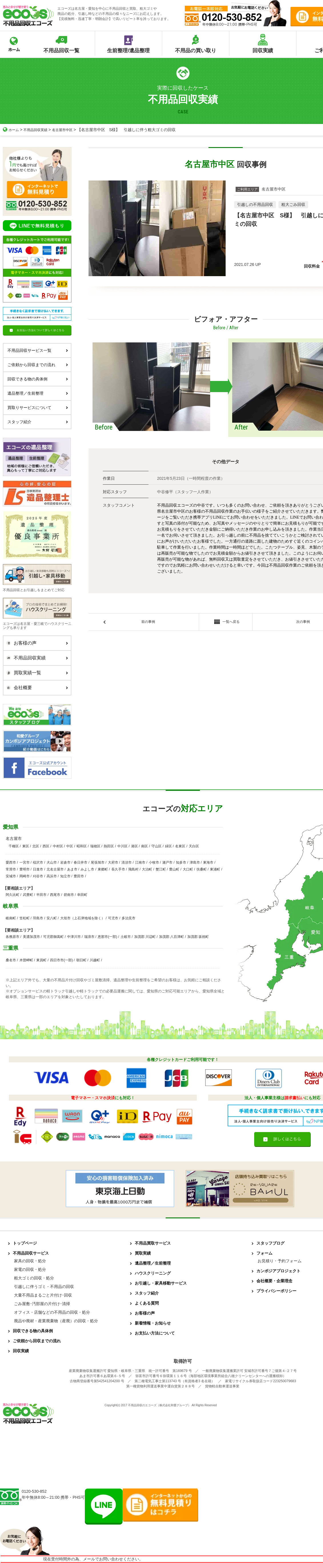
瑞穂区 (95, 846)
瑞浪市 (89, 937)
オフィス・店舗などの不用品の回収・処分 (52, 1312)
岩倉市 (65, 862)
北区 (35, 846)
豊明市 (24, 869)
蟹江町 (161, 869)
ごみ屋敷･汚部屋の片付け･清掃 (42, 1303)
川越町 (95, 960)
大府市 (113, 862)
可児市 (113, 918)
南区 (144, 846)
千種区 (14, 846)
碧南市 (69, 895)
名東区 (180, 846)
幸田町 (82, 895)
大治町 (147, 869)
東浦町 (215, 869)
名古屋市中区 (70, 129)
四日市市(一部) (61, 960)
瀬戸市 (167, 862)
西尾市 (55, 895)
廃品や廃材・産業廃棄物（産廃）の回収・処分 (56, 1321)
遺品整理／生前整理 (37, 393)
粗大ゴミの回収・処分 (34, 1278)
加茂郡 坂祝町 (198, 937)
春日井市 (80, 862)
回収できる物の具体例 (37, 379)
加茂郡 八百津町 (171, 937)
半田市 (41, 895)
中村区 (58, 846)
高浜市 (52, 876)
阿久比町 (12, 895)
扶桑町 (201, 869)
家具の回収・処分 (30, 1261)
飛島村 (133, 869)
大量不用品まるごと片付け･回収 (43, 1295)
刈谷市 (38, 876)
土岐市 (126, 937)
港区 (134, 846)
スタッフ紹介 (37, 422)
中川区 (122, 846)
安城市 (11, 876)
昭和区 (82, 846)
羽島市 (38, 918)
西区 (46, 846)
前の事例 (148, 622)
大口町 (188, 869)
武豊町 (28, 895)
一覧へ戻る (225, 623)
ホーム (12, 129)
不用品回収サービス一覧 (37, 350)
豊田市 (79, 876)
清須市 (126, 862)
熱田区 (109, 846)
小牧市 (154, 862)
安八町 (52, 918)
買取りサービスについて (37, 407)
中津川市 (74, 937)
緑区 (168, 846)
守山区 (156, 846)
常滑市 (11, 869)
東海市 (208, 862)
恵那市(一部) (107, 937)
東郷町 (103, 869)
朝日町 (81, 960)
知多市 (181, 862)
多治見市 (128, 918)
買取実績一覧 (35, 672)
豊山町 (174, 869)
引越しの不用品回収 (255, 204)
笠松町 (24, 918)
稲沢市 (38, 862)
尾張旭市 (98, 862)
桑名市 (11, 960)
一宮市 (24, 862)
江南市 (140, 862)
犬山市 (52, 862)
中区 (69, 846)
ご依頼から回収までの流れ (37, 364)
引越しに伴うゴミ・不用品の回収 (44, 1286)
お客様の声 (35, 643)
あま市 (72, 869)
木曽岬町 (26, 960)
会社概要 (35, 687)
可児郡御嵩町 (53, 937)
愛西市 (11, 862)
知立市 (65, 876)
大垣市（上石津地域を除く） (82, 918)
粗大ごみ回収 (293, 204)
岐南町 (11, 918)
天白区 (194, 846)
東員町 (41, 960)
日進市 (38, 869)
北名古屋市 (55, 869)
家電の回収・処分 (30, 1269)
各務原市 (12, 937)
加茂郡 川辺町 (145, 937)
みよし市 (87, 869)
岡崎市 (24, 876)
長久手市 (118, 869)
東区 (25, 846)
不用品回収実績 (39, 129)
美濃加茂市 (31, 937)
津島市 (195, 862)
